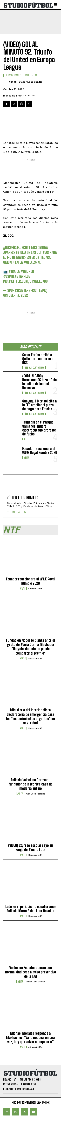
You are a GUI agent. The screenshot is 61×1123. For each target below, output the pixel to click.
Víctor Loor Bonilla (30, 81)
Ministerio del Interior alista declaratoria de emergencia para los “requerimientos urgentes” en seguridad (30, 716)
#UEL (24, 271)
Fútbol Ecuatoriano (34, 367)
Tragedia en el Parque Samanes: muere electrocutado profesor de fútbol (39, 428)
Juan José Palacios (35, 794)
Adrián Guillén (35, 588)
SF (24, 439)
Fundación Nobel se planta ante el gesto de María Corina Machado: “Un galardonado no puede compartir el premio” (30, 646)
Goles (28, 75)
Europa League (13, 75)
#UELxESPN (32, 262)
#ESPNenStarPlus (16, 276)
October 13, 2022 (15, 295)
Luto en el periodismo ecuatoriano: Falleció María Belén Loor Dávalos (30, 908)
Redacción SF (35, 658)
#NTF (26, 457)
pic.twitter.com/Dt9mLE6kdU (25, 281)
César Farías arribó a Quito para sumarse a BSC (37, 359)
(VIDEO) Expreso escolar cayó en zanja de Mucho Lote (30, 847)
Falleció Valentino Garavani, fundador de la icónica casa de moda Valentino (30, 784)
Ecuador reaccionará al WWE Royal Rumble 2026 (39, 450)
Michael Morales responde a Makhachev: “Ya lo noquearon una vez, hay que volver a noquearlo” (30, 1037)
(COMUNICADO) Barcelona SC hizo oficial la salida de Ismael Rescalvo (40, 382)
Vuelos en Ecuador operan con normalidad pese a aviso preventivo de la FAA (30, 972)
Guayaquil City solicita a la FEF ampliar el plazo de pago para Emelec (39, 405)
